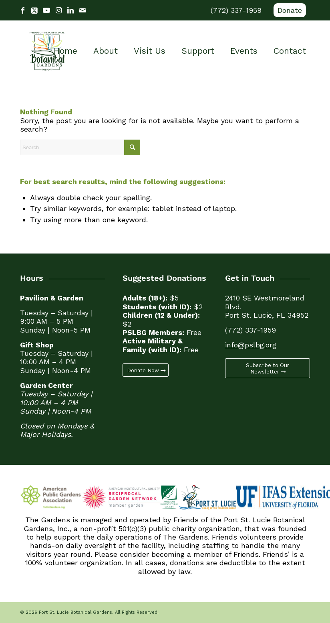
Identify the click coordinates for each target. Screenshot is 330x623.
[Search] (80, 147)
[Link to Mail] (82, 10)
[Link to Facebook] (22, 10)
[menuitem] (288, 10)
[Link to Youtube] (46, 10)
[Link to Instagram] (58, 10)
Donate (290, 10)
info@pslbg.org (250, 345)
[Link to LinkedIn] (70, 10)
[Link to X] (34, 10)
